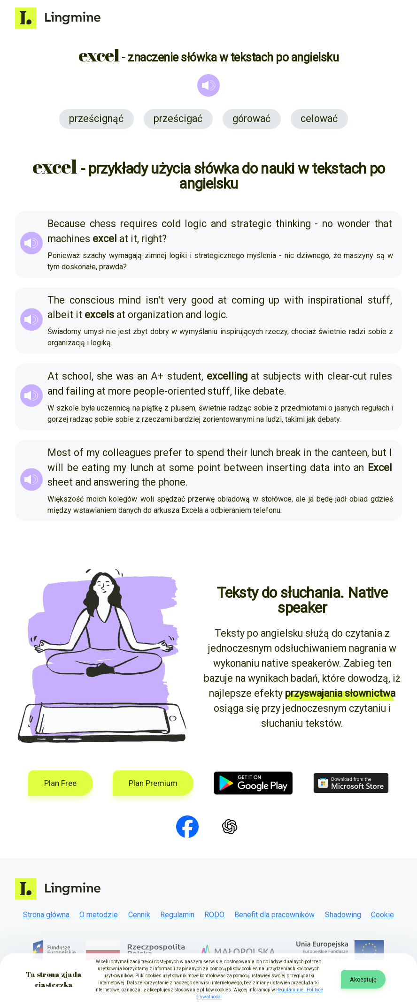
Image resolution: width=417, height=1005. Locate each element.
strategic (251, 223)
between (243, 467)
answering (116, 482)
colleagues (126, 452)
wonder (353, 223)
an (142, 376)
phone (171, 482)
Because (66, 223)
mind (130, 300)
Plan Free (60, 783)
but (379, 452)
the (321, 452)
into (341, 467)
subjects (282, 376)
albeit (60, 314)
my (93, 452)
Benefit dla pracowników (274, 914)
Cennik (139, 914)
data (320, 467)
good (202, 300)
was (125, 376)
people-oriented (169, 391)
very (177, 300)
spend (210, 452)
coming (248, 300)
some (181, 467)
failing (80, 391)
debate (268, 391)
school (77, 376)
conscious (92, 300)
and (219, 223)
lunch (261, 452)
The (56, 300)
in (307, 452)
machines (68, 238)
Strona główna (46, 914)
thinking (293, 223)
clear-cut (347, 376)
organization (155, 314)
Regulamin (177, 914)
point (209, 467)
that (383, 223)
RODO (214, 914)
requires (138, 223)
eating (96, 467)
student (184, 376)
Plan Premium (153, 783)
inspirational (335, 300)
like (242, 391)
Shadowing (343, 914)
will (55, 467)
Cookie (382, 914)
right (151, 238)
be (72, 467)
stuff (379, 300)
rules (381, 376)
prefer (168, 452)
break (288, 452)
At (52, 376)
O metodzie (98, 914)
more (119, 391)
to (189, 452)
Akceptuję (363, 979)
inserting (286, 467)
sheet (60, 482)
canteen (349, 452)
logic (196, 223)
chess (103, 223)
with (293, 300)
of (79, 452)
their (237, 452)
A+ (157, 376)
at (123, 238)
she (105, 376)
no (327, 223)
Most (59, 452)
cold (171, 223)
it (134, 238)
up (274, 300)
